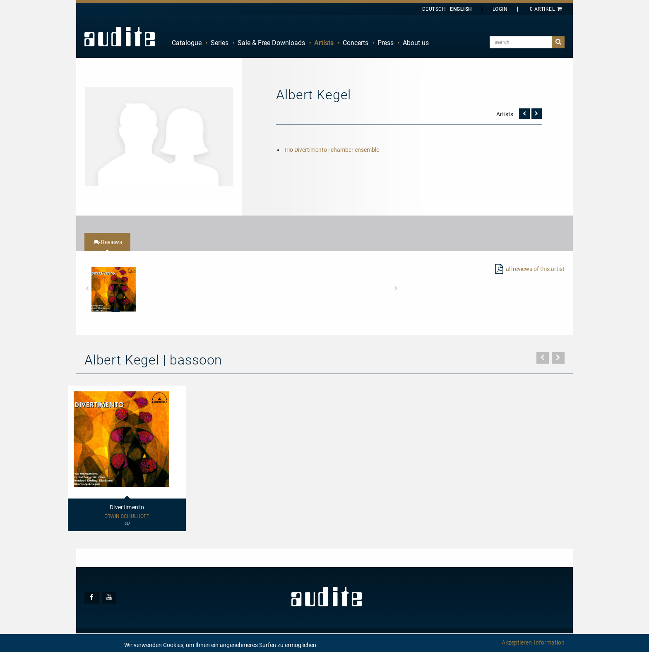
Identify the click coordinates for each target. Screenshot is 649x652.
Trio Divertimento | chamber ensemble (331, 149)
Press (385, 43)
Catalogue (187, 43)
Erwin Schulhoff (126, 516)
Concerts (355, 43)
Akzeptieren (517, 642)
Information (549, 642)
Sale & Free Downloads (271, 43)
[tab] (107, 242)
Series (219, 43)
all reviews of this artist (535, 269)
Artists (324, 43)
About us (416, 43)
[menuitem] (186, 43)
